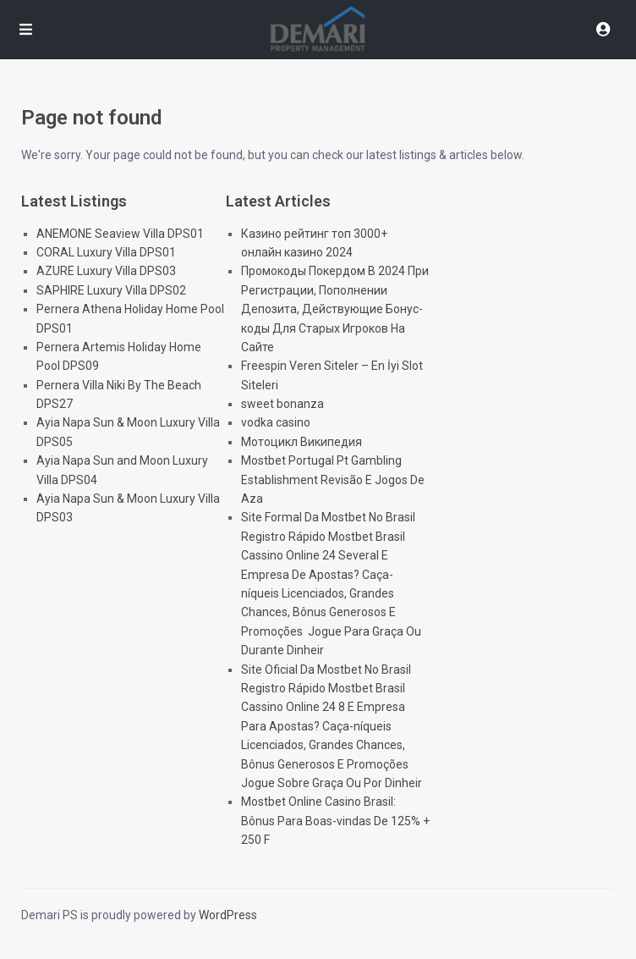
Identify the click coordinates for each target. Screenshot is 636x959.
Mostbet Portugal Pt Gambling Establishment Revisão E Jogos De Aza (333, 479)
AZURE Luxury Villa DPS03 (106, 271)
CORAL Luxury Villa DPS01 (106, 252)
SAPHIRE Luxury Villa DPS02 (111, 290)
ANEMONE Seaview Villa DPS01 (120, 233)
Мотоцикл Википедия (301, 442)
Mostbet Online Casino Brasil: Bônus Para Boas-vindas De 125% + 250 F (335, 820)
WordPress (228, 915)
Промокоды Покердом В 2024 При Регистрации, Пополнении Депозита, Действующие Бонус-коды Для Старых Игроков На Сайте (335, 309)
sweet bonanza (282, 404)
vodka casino (275, 422)
